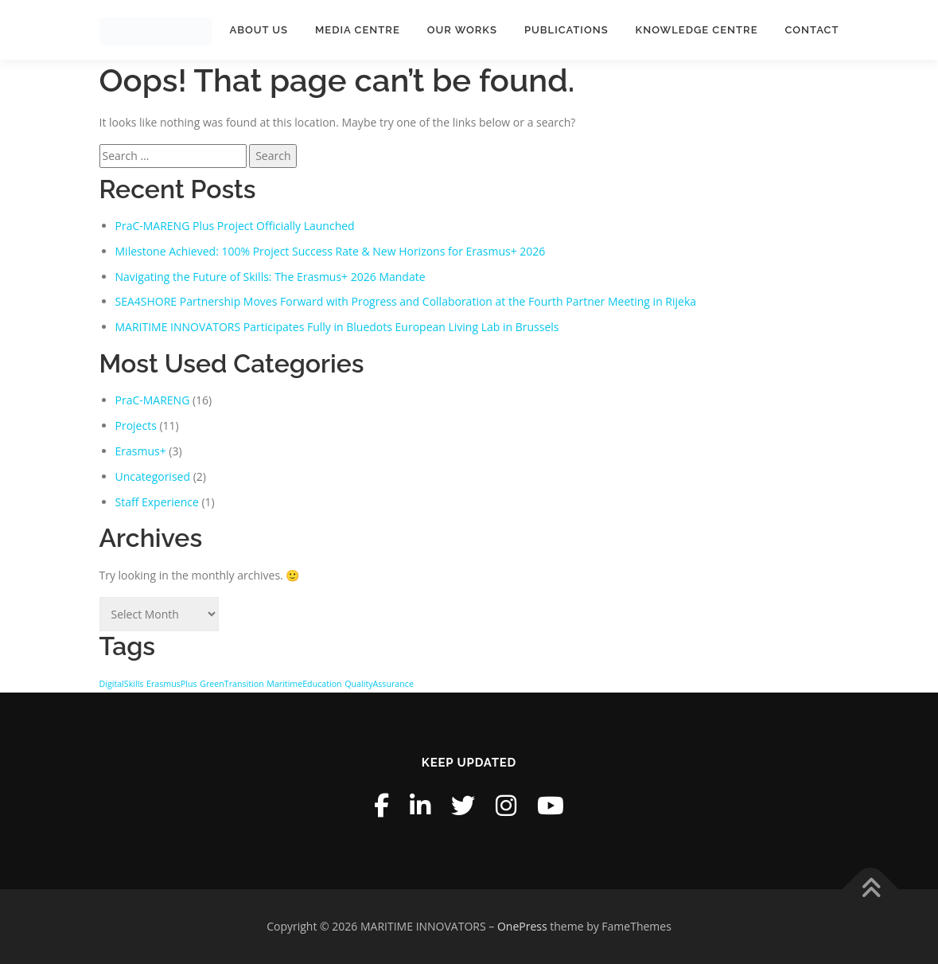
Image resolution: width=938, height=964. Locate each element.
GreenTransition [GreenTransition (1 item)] (232, 683)
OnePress (522, 926)
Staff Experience (157, 501)
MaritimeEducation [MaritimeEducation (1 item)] (304, 683)
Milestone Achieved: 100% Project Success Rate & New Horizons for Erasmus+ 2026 (330, 251)
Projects (136, 425)
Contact (812, 30)
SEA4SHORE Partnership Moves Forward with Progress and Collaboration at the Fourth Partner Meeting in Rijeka (406, 301)
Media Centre (357, 30)
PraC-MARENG (152, 400)
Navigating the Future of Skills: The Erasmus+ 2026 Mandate (270, 276)
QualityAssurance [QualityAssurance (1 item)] (379, 683)
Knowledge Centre (697, 30)
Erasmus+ (140, 451)
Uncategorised (153, 476)
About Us (258, 30)
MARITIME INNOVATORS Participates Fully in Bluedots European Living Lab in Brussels (337, 326)
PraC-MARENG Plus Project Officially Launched (235, 225)
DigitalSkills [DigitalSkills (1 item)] (121, 683)
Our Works (462, 30)
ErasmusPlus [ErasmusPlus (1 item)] (171, 683)
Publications (566, 30)
